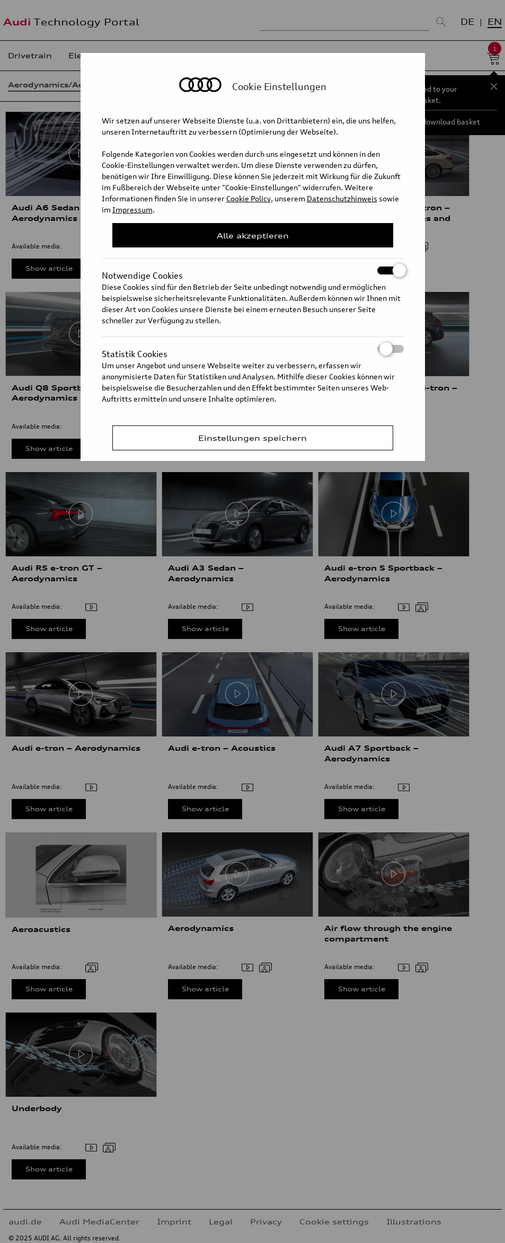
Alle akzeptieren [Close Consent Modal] (253, 235)
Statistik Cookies (253, 349)
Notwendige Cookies (253, 270)
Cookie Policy (248, 198)
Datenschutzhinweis (342, 198)
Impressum (132, 209)
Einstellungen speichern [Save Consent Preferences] (252, 437)
